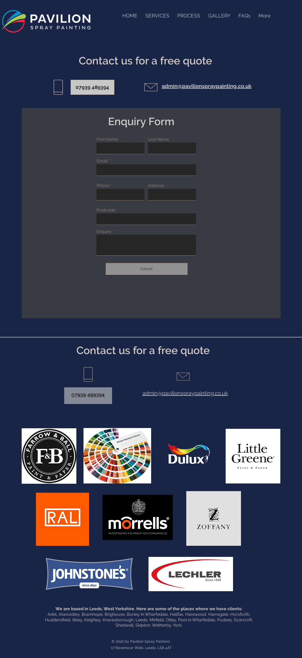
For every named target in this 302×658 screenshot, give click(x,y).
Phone (103, 186)
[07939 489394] (92, 87)
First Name (107, 139)
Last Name (158, 139)
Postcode (105, 210)
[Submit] (147, 269)
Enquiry (103, 231)
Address (156, 186)
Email (102, 161)
